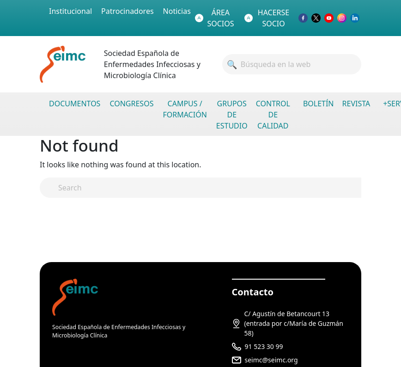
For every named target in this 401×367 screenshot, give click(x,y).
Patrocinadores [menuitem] (127, 11)
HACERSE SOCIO (266, 18)
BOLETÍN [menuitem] (318, 103)
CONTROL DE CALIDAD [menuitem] (273, 114)
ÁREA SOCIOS (214, 18)
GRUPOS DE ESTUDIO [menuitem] (232, 114)
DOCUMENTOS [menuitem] (74, 103)
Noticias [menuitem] (177, 11)
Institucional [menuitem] (70, 11)
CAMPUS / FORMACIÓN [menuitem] (185, 109)
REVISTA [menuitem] (356, 103)
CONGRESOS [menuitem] (131, 103)
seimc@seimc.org (271, 359)
